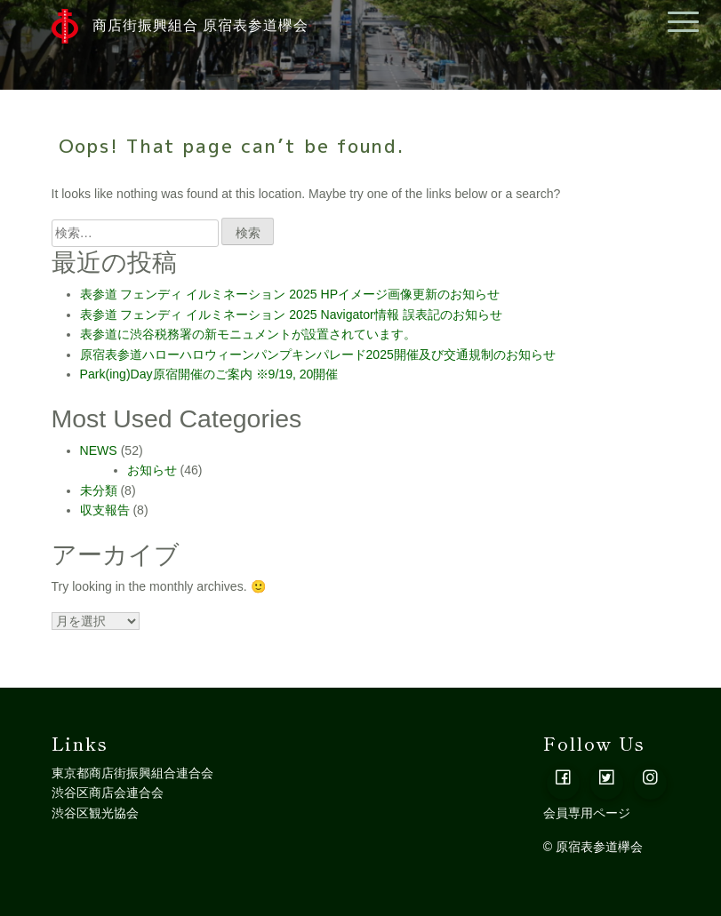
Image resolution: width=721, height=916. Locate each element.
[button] (563, 783)
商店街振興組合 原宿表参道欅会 (180, 26)
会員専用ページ (586, 813)
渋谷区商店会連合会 (108, 792)
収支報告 (105, 510)
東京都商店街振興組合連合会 (132, 773)
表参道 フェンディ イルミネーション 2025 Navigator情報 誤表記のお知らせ (291, 314)
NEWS (98, 450)
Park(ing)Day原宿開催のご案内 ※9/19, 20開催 (209, 374)
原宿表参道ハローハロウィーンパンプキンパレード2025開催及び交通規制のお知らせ (318, 354)
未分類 (98, 490)
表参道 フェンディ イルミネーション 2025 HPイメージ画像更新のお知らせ (290, 294)
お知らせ (152, 470)
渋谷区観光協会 (95, 813)
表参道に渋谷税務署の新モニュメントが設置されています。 (248, 334)
